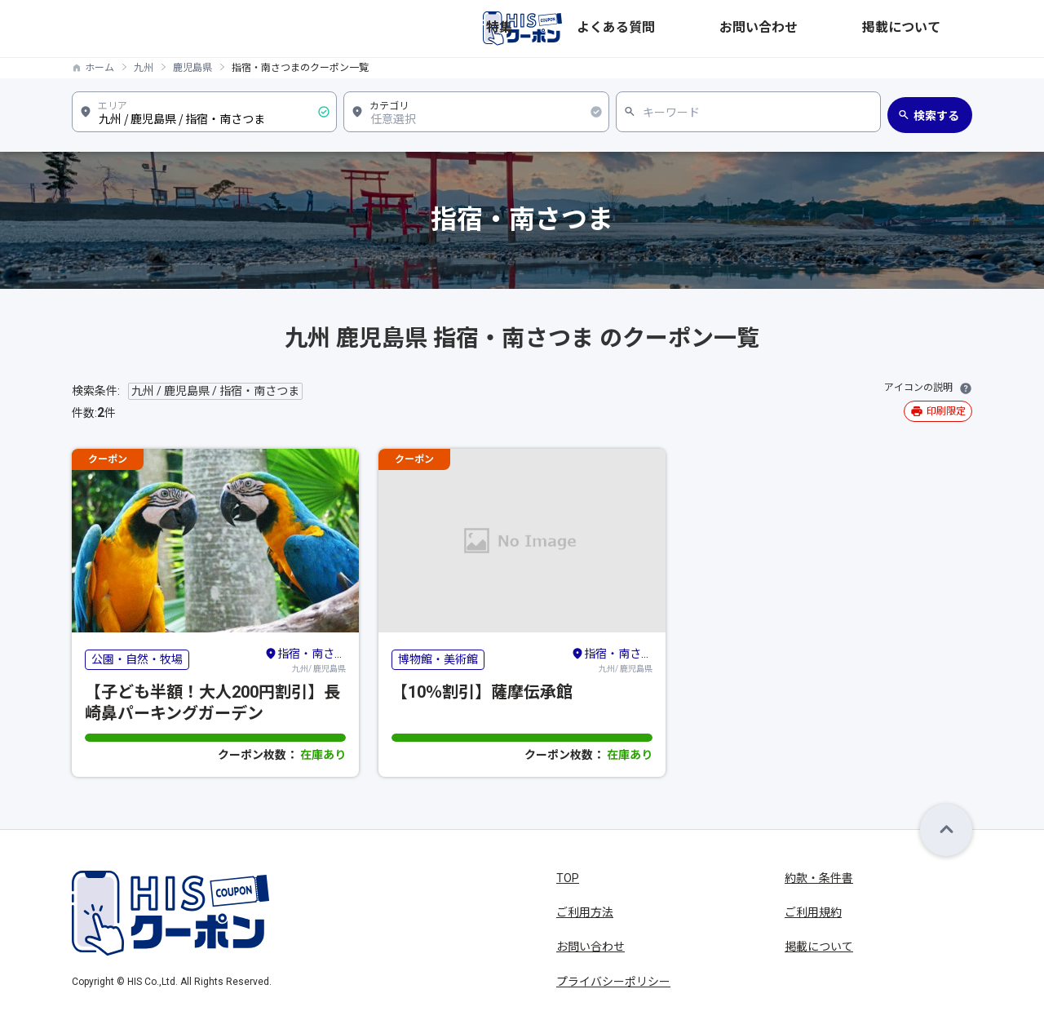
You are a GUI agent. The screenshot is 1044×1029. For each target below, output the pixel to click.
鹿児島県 (192, 67)
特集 (696, 28)
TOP (567, 878)
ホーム (99, 67)
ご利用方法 (584, 912)
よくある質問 (762, 28)
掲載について (938, 28)
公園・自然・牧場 (137, 659)
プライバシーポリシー (613, 981)
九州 (143, 67)
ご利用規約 (813, 912)
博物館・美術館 (438, 659)
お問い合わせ (850, 28)
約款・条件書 (819, 878)
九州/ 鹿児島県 (305, 659)
